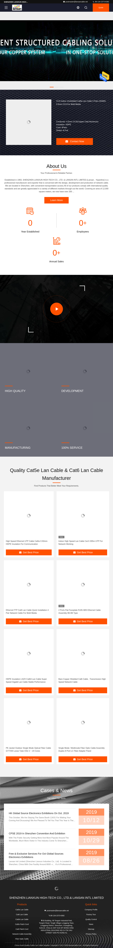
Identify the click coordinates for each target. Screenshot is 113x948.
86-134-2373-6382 (101, 2)
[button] (12, 48)
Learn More (56, 200)
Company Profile (91, 910)
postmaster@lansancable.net (75, 2)
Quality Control (91, 919)
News (91, 924)
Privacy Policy (91, 934)
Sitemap (91, 929)
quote (101, 8)
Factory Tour (91, 914)
